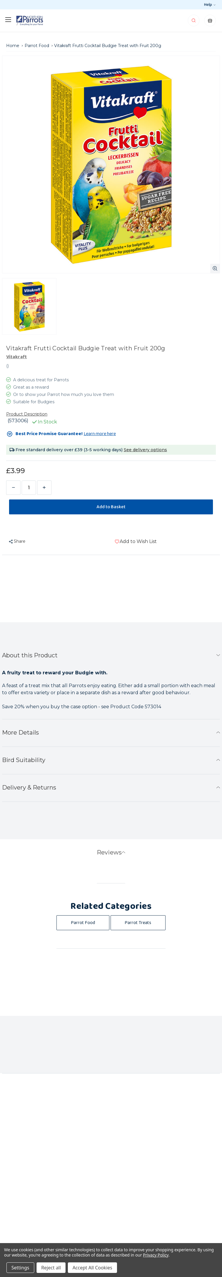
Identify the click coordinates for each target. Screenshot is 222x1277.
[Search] (194, 22)
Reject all (51, 1267)
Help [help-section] (209, 4)
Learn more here (100, 433)
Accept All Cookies (92, 1267)
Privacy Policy (155, 1255)
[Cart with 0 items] (210, 22)
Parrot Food (83, 922)
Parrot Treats (138, 922)
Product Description (26, 414)
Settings (20, 1267)
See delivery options (145, 449)
